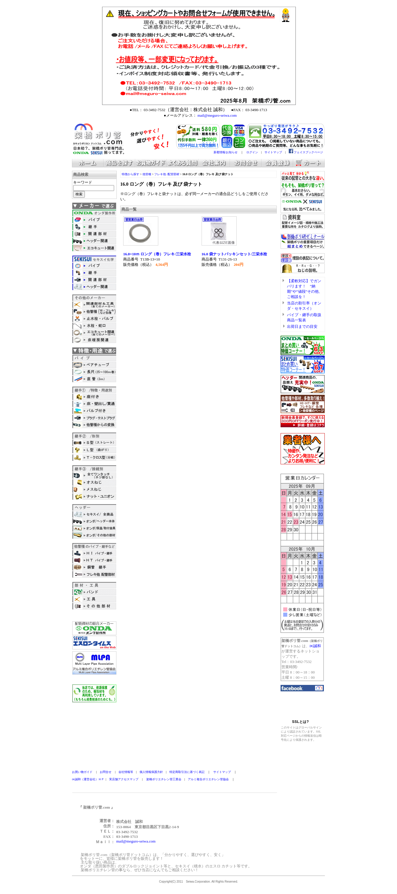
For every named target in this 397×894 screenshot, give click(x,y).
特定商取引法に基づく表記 (186, 772)
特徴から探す (130, 174)
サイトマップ (273, 152)
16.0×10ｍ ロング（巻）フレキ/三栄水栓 (157, 254)
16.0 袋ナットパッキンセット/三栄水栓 (234, 254)
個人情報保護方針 (151, 772)
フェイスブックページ (308, 152)
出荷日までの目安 (302, 326)
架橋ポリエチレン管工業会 (163, 779)
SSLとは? (300, 722)
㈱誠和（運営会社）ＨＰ (88, 779)
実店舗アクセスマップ (123, 779)
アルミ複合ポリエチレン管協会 (208, 779)
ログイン (252, 152)
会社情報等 (125, 772)
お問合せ (105, 772)
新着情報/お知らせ (226, 152)
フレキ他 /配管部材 (166, 174)
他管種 (146, 174)
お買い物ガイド (82, 772)
